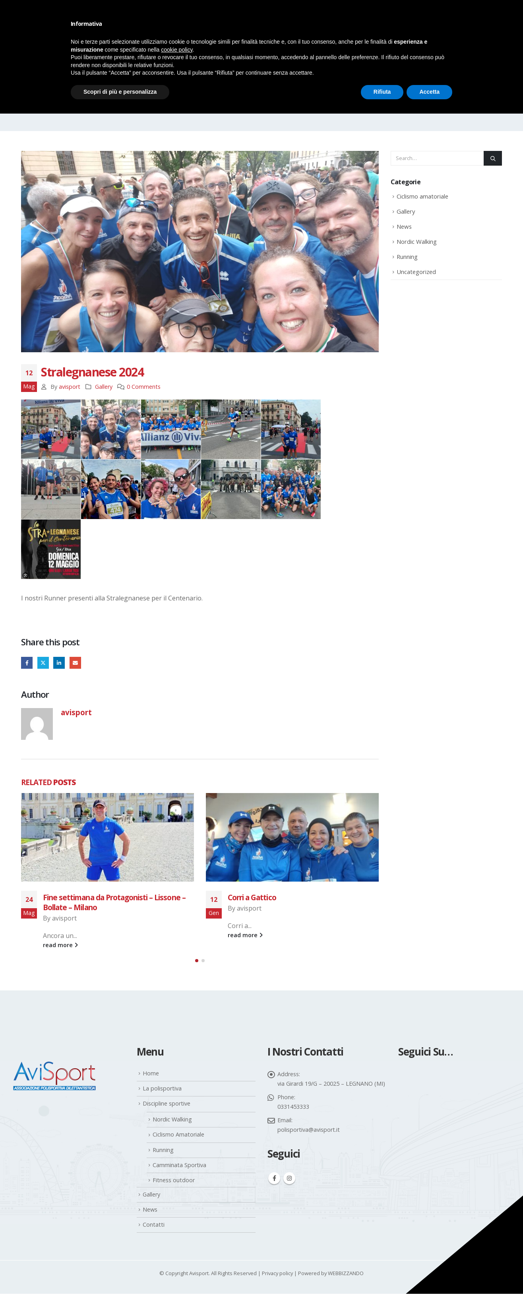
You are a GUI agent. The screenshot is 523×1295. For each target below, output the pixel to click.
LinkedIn (59, 662)
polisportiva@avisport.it (308, 1131)
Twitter (43, 662)
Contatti (154, 1225)
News (404, 226)
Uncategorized (416, 272)
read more (60, 945)
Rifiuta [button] (382, 92)
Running (407, 257)
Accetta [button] (429, 92)
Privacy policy (277, 1274)
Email (75, 662)
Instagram (289, 1179)
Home (151, 1074)
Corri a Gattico (252, 897)
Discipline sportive (166, 1104)
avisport (69, 386)
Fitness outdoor (174, 1181)
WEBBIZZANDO (346, 1274)
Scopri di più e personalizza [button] (120, 92)
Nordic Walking (417, 241)
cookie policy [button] (176, 49)
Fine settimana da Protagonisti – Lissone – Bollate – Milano (114, 902)
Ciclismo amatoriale (422, 196)
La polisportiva (162, 1089)
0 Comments (144, 386)
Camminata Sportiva (179, 1166)
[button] (197, 961)
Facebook (27, 662)
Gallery (103, 386)
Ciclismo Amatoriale (178, 1135)
